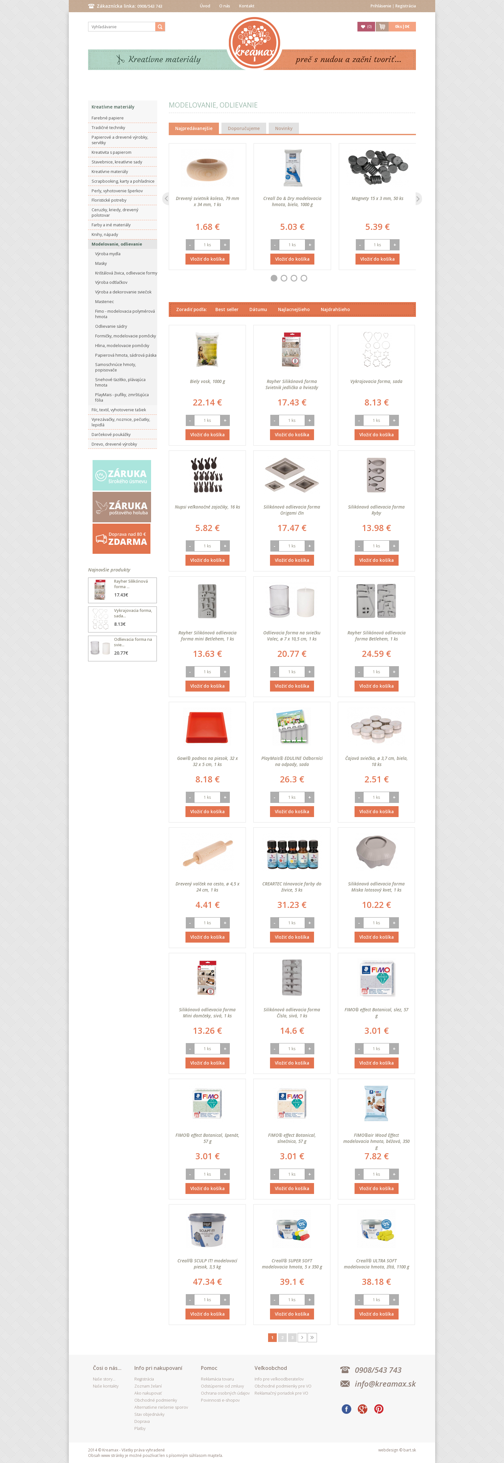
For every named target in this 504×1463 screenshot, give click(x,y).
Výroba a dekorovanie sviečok (123, 292)
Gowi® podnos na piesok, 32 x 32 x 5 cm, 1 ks (207, 761)
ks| (402, 26)
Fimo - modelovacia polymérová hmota (125, 314)
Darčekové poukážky (111, 434)
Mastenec (104, 301)
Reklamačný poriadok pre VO (281, 1393)
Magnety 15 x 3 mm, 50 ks (377, 198)
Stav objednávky (149, 1414)
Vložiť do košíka (207, 259)
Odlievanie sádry (111, 326)
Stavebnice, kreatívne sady (117, 162)
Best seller (227, 309)
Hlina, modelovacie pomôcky (122, 345)
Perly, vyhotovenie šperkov (117, 191)
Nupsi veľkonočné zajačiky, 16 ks (207, 507)
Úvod (205, 6)
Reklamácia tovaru (217, 1379)
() (369, 26)
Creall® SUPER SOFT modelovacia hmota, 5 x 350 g (292, 1264)
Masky (101, 263)
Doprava (142, 1421)
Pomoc (209, 1368)
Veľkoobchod (271, 1368)
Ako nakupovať (148, 1393)
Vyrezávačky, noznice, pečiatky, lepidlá (121, 422)
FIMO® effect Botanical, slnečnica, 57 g (292, 1138)
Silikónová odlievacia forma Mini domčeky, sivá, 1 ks (207, 1012)
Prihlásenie (381, 6)
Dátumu (258, 309)
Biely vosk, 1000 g (207, 381)
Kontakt (247, 6)
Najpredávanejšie (193, 128)
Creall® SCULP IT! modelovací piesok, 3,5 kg (207, 1264)
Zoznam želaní (148, 1386)
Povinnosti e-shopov (220, 1400)
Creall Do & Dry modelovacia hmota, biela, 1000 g (292, 201)
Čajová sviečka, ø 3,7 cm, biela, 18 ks (376, 761)
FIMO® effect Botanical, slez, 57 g (376, 1012)
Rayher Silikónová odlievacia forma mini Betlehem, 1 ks (207, 636)
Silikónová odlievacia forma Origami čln (292, 510)
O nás (224, 6)
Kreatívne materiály (165, 60)
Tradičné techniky (108, 127)
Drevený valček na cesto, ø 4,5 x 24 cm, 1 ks (207, 887)
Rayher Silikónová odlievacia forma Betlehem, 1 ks (376, 636)
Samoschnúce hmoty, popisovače (115, 367)
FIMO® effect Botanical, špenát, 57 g (207, 1138)
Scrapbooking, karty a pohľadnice (123, 181)
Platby (140, 1428)
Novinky (283, 128)
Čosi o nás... (107, 1368)
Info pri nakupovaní (158, 1368)
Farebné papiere (108, 118)
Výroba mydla (108, 254)
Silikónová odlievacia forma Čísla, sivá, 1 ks (292, 1012)
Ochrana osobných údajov (225, 1393)
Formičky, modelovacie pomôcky (125, 336)
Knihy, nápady (105, 234)
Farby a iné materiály (111, 225)
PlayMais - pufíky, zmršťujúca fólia (122, 397)
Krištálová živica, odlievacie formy (126, 273)
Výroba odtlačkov (111, 282)
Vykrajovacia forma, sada (376, 381)
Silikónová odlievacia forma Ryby (376, 510)
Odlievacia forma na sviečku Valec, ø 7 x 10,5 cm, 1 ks (291, 636)
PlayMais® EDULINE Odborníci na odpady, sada (292, 761)
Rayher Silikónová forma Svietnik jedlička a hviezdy (292, 384)
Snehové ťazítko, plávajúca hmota (120, 382)
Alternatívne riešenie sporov (161, 1407)
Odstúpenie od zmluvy (222, 1386)
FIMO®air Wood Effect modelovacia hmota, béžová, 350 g (376, 1141)
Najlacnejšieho (294, 309)
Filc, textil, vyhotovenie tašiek (119, 410)
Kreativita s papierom (111, 152)
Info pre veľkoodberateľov (279, 1379)
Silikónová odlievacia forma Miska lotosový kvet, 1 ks (376, 887)
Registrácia (405, 6)
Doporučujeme (244, 128)
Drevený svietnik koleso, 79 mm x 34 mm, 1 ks (207, 201)
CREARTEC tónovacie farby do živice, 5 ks (291, 887)
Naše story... (104, 1379)
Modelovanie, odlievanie (117, 244)
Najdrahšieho (335, 309)
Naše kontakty (106, 1386)
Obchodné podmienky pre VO (283, 1386)
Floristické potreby (109, 200)
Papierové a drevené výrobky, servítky (120, 140)
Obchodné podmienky (155, 1400)
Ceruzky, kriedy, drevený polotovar (115, 212)
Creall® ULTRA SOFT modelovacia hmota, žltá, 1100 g (376, 1264)
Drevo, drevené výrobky (114, 444)
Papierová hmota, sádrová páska (126, 355)
